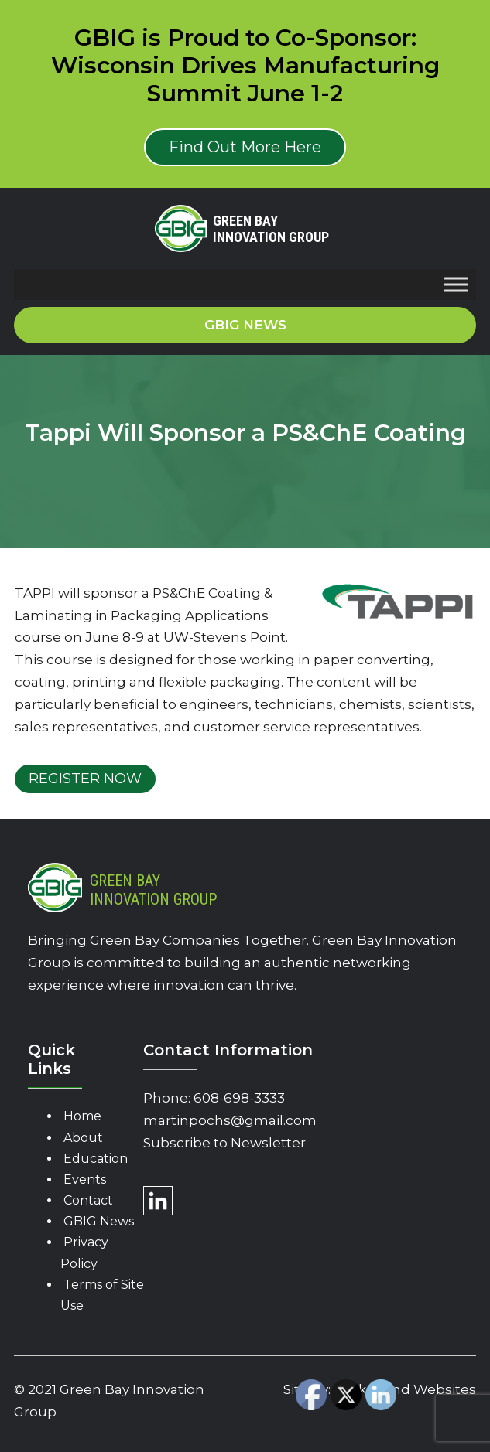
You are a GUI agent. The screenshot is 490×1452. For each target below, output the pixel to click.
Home (82, 1116)
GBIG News (98, 1221)
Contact (88, 1200)
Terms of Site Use (102, 1295)
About (83, 1137)
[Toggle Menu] (456, 284)
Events (84, 1179)
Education (95, 1158)
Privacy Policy (84, 1252)
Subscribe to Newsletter (224, 1142)
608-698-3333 (239, 1098)
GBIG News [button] (245, 324)
